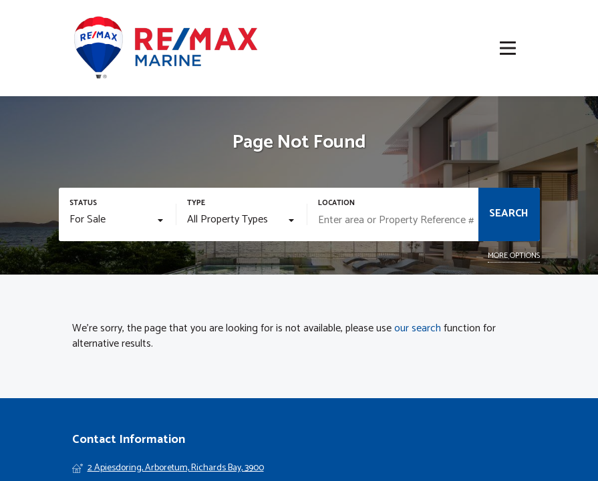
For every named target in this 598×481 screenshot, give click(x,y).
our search (417, 328)
